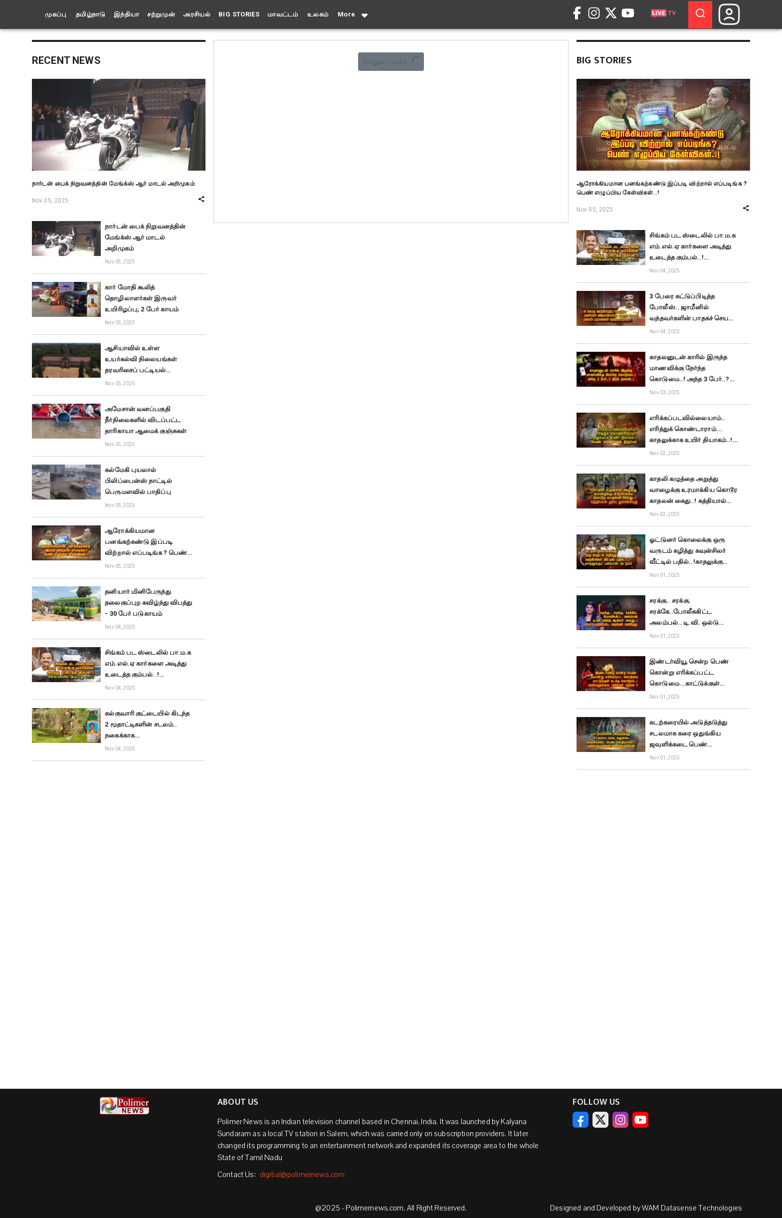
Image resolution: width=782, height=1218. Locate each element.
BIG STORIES (238, 14)
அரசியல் (196, 14)
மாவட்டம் (282, 14)
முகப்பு (56, 14)
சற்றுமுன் (161, 14)
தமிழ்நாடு (91, 14)
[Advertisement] (118, 918)
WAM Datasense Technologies (692, 1208)
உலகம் (318, 14)
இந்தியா (127, 14)
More (354, 15)
